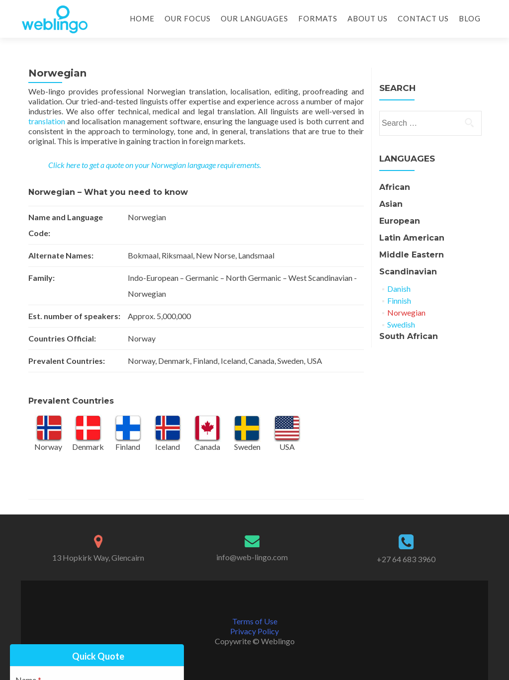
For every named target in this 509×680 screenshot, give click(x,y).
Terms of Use (254, 621)
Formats (318, 18)
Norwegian (406, 312)
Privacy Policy (254, 631)
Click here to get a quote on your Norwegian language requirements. (154, 165)
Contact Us (423, 18)
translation (46, 121)
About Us (367, 18)
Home (142, 18)
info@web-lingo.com (252, 557)
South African (408, 336)
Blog (470, 18)
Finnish (399, 300)
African (394, 187)
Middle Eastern (411, 254)
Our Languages (254, 18)
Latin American (411, 238)
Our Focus (188, 18)
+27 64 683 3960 (406, 559)
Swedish (401, 324)
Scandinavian (408, 271)
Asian (391, 204)
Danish (399, 288)
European (399, 221)
